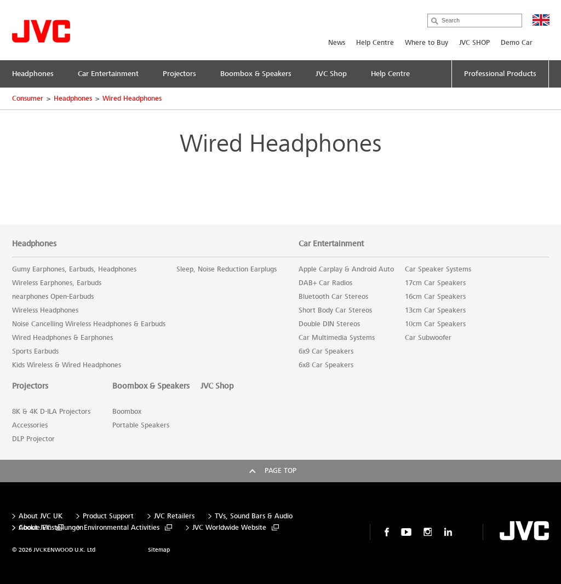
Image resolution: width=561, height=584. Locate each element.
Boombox (126, 411)
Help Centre (375, 42)
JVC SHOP (474, 42)
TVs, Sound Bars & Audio (254, 516)
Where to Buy (426, 42)
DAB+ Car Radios (325, 283)
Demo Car (517, 42)
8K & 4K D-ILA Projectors (51, 411)
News (336, 42)
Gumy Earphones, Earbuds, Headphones (74, 269)
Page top (280, 470)
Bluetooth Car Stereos (333, 296)
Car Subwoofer (428, 337)
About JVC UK (40, 516)
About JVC (35, 527)
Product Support (108, 516)
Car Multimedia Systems (337, 337)
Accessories (30, 425)
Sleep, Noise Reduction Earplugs (226, 269)
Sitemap (159, 550)
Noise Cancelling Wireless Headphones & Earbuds (88, 324)
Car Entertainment (331, 243)
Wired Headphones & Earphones (62, 337)
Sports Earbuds (35, 351)
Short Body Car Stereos (335, 310)
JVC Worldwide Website (229, 527)
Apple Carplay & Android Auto (346, 269)
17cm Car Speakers (435, 283)
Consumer (27, 98)
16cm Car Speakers (435, 296)
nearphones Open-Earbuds (53, 296)
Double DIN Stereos (329, 324)
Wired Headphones (132, 98)
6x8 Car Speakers (326, 365)
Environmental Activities (121, 527)
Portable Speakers (140, 425)
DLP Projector (33, 439)
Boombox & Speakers (151, 386)
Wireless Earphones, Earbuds (56, 283)
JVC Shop (217, 386)
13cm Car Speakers (435, 310)
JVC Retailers (174, 516)
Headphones (73, 98)
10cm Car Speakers (435, 324)
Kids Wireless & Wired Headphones (66, 365)
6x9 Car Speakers (326, 351)
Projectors (30, 386)
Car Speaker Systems (438, 269)
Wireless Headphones (45, 310)
